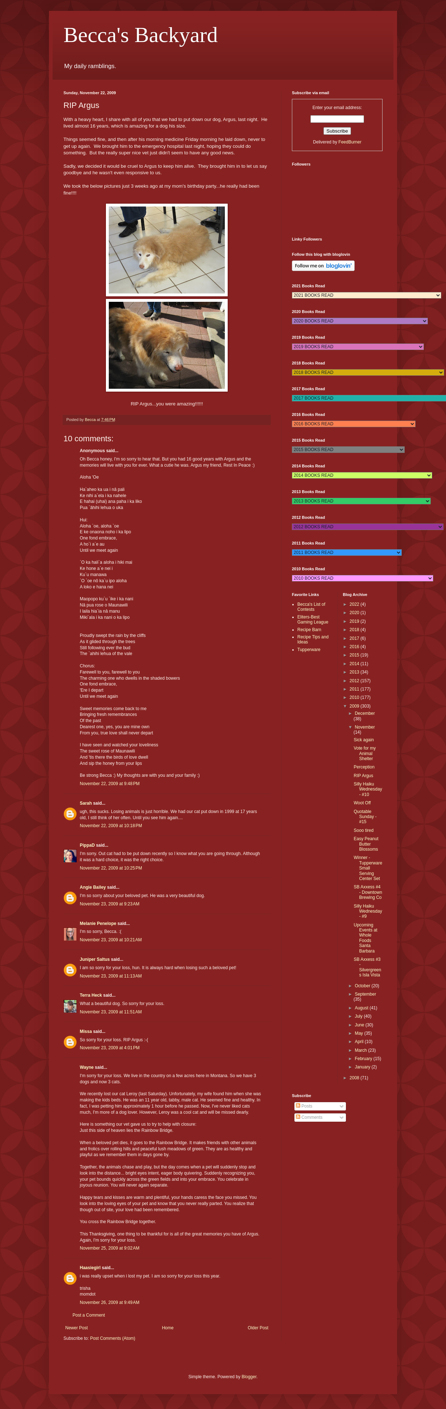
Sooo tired (363, 830)
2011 (355, 689)
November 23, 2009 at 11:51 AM (111, 1011)
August (362, 1007)
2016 (355, 646)
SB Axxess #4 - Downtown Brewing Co (368, 892)
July (359, 1016)
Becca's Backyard (140, 35)
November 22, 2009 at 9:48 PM (110, 783)
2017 (355, 638)
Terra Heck (91, 995)
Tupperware (309, 649)
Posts (304, 1106)
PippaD (87, 845)
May (359, 1033)
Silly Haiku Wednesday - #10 (368, 789)
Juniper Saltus (95, 959)
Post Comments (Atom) (112, 1338)
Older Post (258, 1327)
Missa (86, 1031)
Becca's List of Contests (311, 607)
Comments (309, 1117)
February (364, 1058)
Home (168, 1327)
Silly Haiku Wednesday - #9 (368, 911)
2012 (355, 680)
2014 (355, 663)
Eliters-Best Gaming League (312, 619)
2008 (355, 1077)
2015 (355, 655)
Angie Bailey (93, 887)
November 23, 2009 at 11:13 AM (111, 976)
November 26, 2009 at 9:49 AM (109, 1302)
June (360, 1024)
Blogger (248, 1376)
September (365, 994)
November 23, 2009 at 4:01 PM (110, 1047)
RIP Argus (363, 775)
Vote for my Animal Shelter (365, 753)
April (359, 1041)
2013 (355, 672)
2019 (355, 621)
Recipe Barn (309, 629)
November (365, 727)
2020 (355, 612)
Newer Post (76, 1327)
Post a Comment (89, 1315)
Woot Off (362, 802)
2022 (355, 604)
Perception (364, 767)
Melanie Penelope (98, 923)
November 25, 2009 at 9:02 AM (109, 1248)
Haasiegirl (90, 1267)
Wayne (87, 1067)
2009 (355, 706)
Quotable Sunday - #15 (365, 817)
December (365, 713)
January (363, 1067)
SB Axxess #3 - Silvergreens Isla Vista (367, 967)
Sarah (86, 803)
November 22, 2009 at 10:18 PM (111, 825)
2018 (355, 629)
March (361, 1050)
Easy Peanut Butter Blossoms (366, 844)
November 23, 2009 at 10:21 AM (111, 939)
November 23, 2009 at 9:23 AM (109, 903)
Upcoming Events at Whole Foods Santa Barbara (365, 938)
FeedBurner (349, 142)
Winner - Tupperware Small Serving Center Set (368, 868)
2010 (355, 697)
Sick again (363, 739)
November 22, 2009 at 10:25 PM (111, 868)
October (363, 985)
